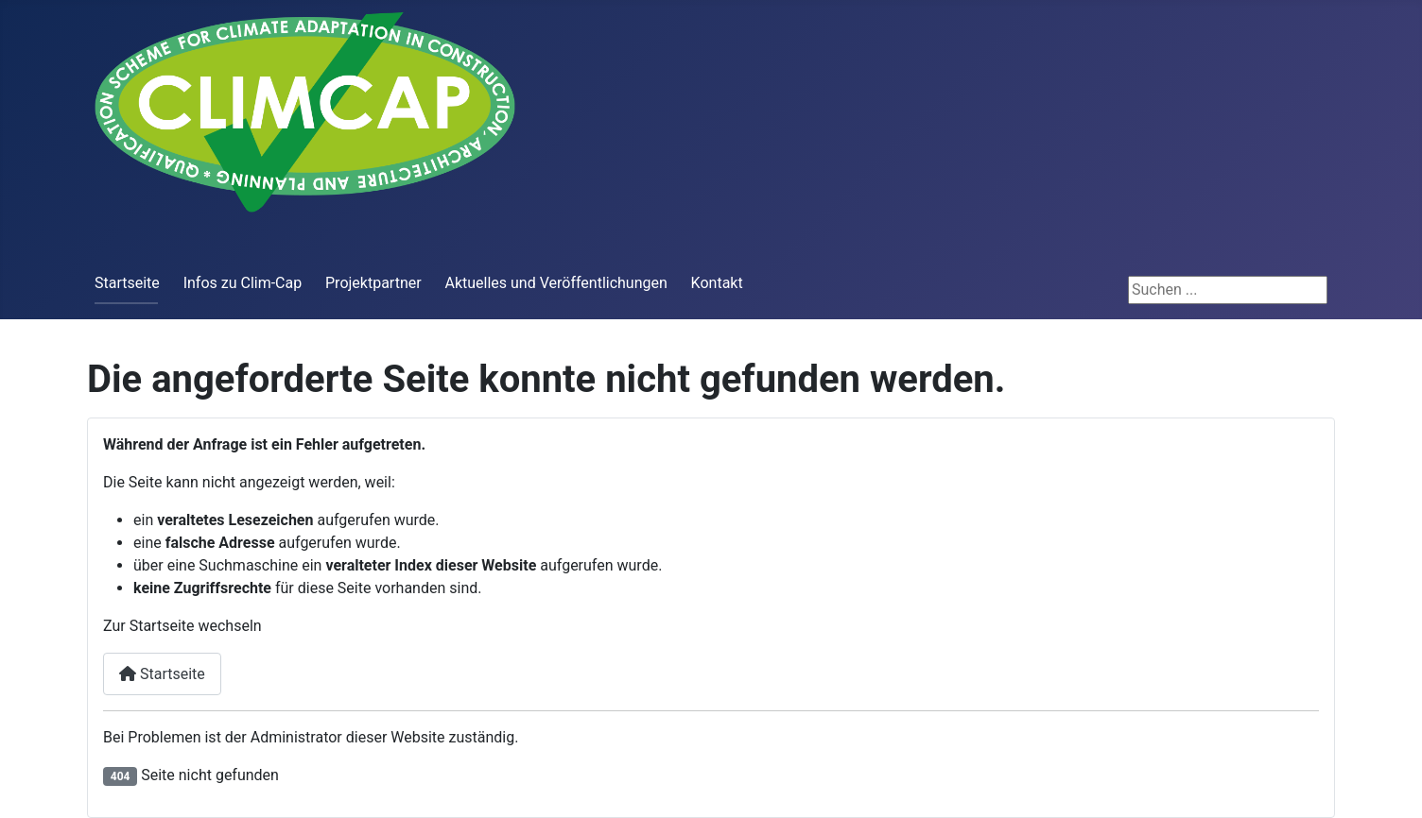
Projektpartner (373, 283)
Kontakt (717, 283)
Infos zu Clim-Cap (243, 283)
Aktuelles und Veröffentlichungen (555, 283)
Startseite (127, 283)
